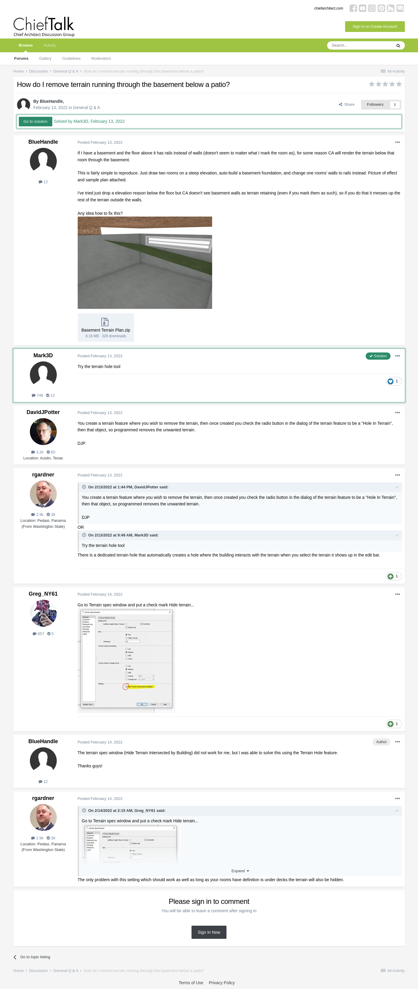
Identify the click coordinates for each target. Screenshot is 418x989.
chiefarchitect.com (328, 8)
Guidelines (71, 58)
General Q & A (86, 107)
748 (37, 395)
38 (51, 514)
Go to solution (36, 121)
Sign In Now (209, 932)
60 (51, 452)
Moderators (101, 58)
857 (38, 633)
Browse (26, 47)
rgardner (43, 475)
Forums (21, 58)
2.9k (37, 514)
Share (347, 104)
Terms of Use (191, 982)
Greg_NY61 (43, 594)
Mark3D (43, 355)
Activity (49, 45)
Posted (100, 142)
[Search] (359, 45)
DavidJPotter (43, 412)
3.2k (37, 452)
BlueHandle (51, 101)
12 (43, 182)
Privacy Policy (222, 982)
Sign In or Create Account (375, 26)
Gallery (45, 58)
